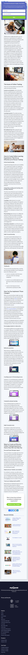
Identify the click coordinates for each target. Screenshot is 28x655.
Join (14, 17)
